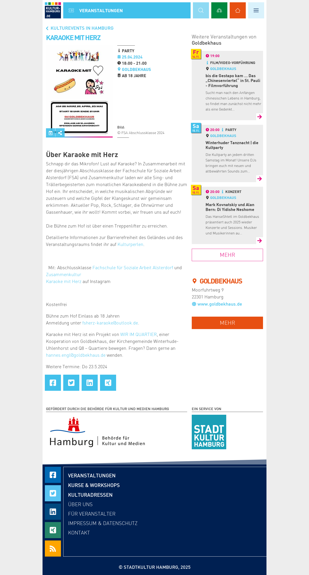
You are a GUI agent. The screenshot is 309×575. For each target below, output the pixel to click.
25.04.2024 (132, 56)
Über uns (80, 504)
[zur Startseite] (53, 10)
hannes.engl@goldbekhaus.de (76, 355)
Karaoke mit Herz (63, 281)
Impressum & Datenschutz (102, 523)
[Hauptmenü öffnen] (256, 10)
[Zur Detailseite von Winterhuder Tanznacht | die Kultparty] (259, 178)
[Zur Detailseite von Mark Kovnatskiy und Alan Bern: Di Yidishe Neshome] (259, 240)
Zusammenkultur (63, 274)
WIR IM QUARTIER (138, 334)
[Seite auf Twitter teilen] (71, 383)
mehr (227, 322)
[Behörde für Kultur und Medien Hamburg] (97, 431)
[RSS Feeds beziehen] (53, 548)
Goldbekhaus (136, 69)
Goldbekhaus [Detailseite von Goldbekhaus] (223, 68)
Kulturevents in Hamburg (79, 28)
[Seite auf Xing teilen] (108, 383)
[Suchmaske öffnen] (201, 10)
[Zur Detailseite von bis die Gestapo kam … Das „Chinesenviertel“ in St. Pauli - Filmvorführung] (259, 116)
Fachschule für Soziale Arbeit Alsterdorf (132, 267)
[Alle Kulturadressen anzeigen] (238, 10)
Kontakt (79, 533)
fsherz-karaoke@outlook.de (110, 323)
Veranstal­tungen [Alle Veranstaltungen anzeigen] (101, 10)
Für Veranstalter (91, 514)
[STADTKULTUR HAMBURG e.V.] (209, 431)
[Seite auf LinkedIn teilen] (90, 383)
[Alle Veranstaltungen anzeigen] (71, 10)
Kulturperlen (130, 244)
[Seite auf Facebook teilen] (53, 383)
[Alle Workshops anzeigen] (219, 10)
